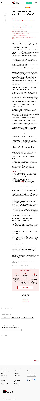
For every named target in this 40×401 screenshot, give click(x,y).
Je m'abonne (29, 2)
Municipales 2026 (16, 317)
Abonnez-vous (25, 287)
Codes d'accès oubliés (25, 301)
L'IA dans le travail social (27, 317)
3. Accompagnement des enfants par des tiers (20, 24)
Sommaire (13, 18)
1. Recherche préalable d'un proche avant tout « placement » (23, 20)
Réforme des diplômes (7, 319)
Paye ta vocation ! (6, 317)
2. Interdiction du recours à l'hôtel (18, 22)
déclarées (22, 181)
